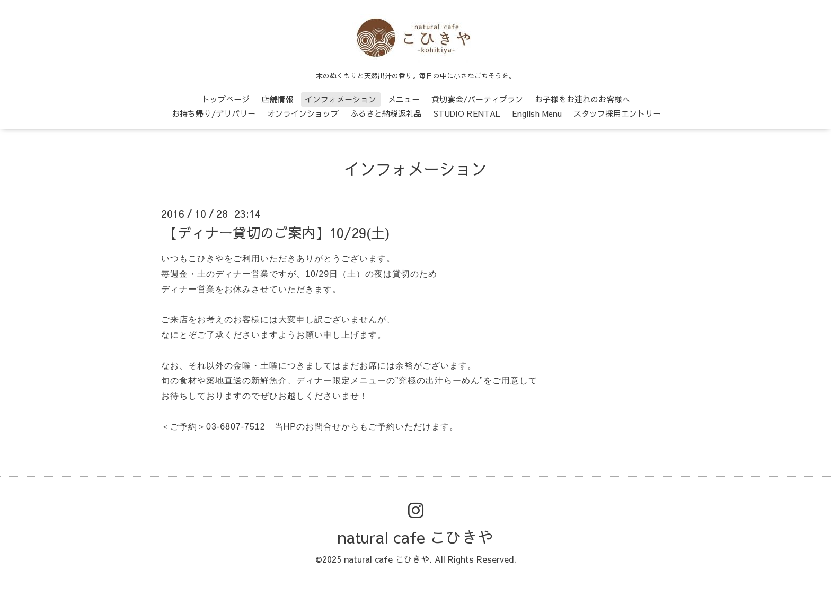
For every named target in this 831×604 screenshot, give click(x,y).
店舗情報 (277, 98)
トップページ (226, 98)
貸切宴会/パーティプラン (477, 98)
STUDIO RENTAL (467, 113)
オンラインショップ (303, 113)
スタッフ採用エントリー (617, 113)
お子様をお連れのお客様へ (582, 98)
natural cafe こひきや (415, 537)
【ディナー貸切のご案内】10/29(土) (277, 232)
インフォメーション (340, 98)
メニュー (404, 98)
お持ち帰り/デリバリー (213, 113)
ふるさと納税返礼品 (386, 113)
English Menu (537, 113)
